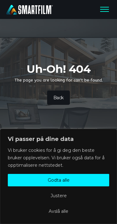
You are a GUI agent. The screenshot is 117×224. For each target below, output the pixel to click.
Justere (59, 195)
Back (58, 97)
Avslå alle (58, 211)
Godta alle (59, 180)
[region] (58, 176)
